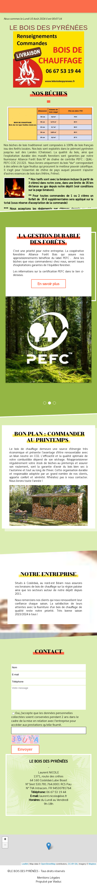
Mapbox (92, 864)
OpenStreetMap (48, 864)
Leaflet (25, 864)
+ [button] (5, 839)
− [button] (5, 845)
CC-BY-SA (73, 864)
